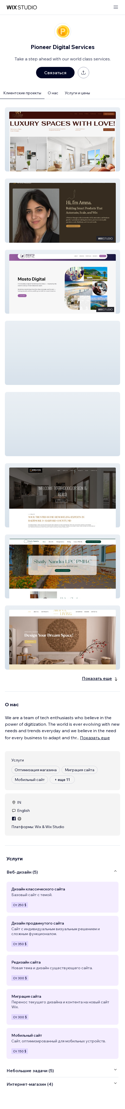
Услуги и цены (77, 92)
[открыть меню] (116, 7)
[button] (62, 139)
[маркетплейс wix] (22, 7)
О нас (53, 92)
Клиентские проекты (22, 92)
